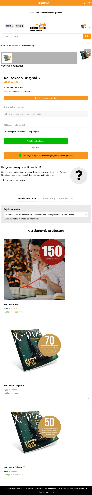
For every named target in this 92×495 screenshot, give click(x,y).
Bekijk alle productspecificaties (18, 91)
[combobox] (42, 36)
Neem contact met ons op (14, 173)
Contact (50, 435)
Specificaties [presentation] (66, 192)
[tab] (27, 192)
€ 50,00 (10, 340)
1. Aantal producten (14, 107)
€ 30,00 (55, 340)
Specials (4, 457)
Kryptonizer (6, 453)
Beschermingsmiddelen (11, 438)
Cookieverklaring (8, 473)
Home (3, 45)
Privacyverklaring (8, 477)
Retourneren (52, 446)
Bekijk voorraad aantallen (46, 98)
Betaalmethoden (54, 442)
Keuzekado (13, 45)
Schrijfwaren (6, 435)
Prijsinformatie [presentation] (27, 192)
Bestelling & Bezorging (57, 438)
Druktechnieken (54, 393)
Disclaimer (5, 481)
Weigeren (53, 492)
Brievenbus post (8, 442)
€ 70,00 (55, 280)
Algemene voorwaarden (11, 469)
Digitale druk (6, 450)
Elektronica (6, 446)
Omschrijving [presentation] (47, 192)
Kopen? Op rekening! (56, 389)
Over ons (51, 386)
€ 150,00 (11, 280)
